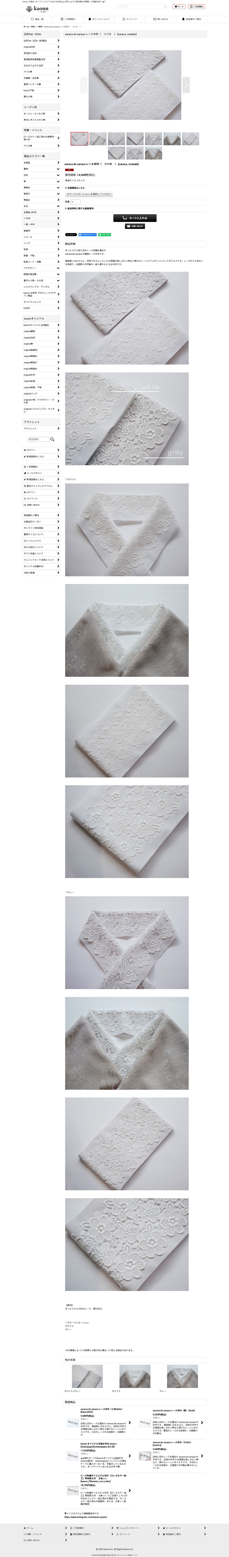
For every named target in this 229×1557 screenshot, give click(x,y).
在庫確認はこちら (75, 188)
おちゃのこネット (109, 1555)
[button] (83, 85)
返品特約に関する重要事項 (79, 208)
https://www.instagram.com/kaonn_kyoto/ (85, 1517)
